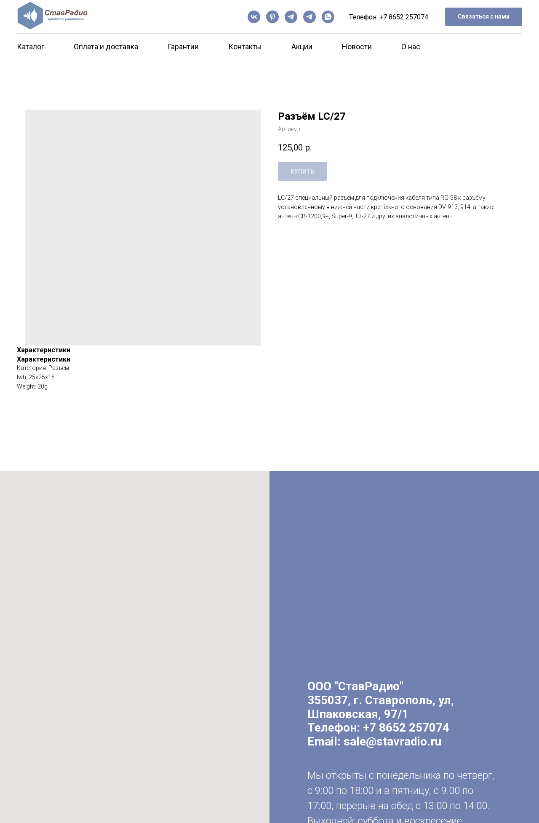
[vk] (254, 17)
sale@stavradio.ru (392, 741)
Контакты (245, 46)
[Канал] (291, 17)
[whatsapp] (328, 17)
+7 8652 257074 (403, 17)
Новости (357, 46)
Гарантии (183, 46)
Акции (301, 46)
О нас (410, 46)
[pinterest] (272, 17)
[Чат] (309, 17)
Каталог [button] (30, 46)
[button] (483, 17)
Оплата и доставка (106, 46)
